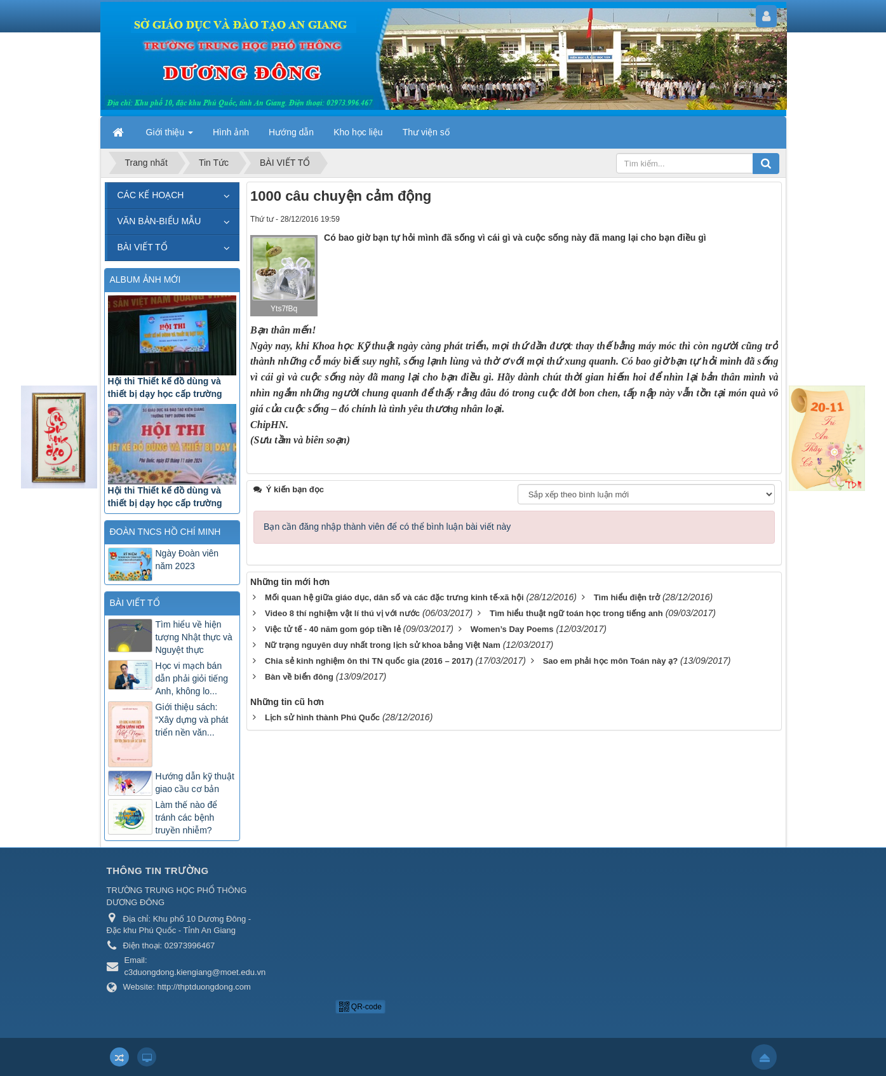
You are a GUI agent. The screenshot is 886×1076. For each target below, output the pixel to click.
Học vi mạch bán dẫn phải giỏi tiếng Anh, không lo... (192, 678)
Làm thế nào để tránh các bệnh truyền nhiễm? (187, 817)
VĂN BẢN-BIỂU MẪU (159, 221)
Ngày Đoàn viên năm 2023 (187, 559)
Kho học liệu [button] (357, 132)
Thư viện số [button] (426, 132)
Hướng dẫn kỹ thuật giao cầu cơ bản (195, 782)
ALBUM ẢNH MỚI (145, 279)
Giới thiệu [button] (169, 136)
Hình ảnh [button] (231, 132)
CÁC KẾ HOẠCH (150, 195)
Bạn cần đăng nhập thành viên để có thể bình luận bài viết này (387, 563)
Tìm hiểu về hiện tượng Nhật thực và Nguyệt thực (194, 637)
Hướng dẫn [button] (291, 132)
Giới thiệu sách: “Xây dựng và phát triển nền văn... (192, 719)
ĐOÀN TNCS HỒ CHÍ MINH (165, 532)
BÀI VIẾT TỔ (142, 247)
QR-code (360, 1006)
